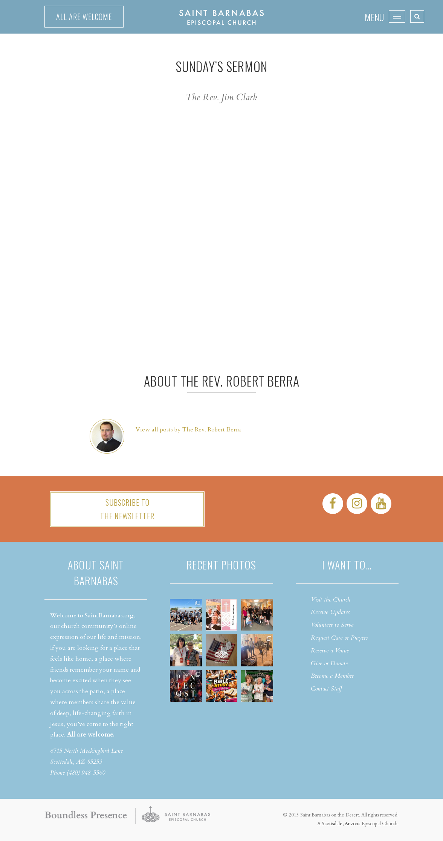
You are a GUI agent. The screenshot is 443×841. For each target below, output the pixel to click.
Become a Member (332, 676)
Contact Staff (326, 688)
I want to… (347, 564)
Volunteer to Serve (332, 625)
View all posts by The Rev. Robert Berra (188, 429)
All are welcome (84, 16)
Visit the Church (330, 599)
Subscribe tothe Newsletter (127, 509)
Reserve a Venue (330, 650)
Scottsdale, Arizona (341, 823)
